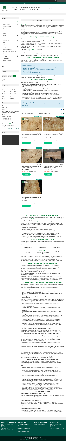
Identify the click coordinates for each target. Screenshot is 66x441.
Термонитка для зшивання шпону (40, 425)
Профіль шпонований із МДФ (23, 431)
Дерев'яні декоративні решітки (9, 51)
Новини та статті (23, 9)
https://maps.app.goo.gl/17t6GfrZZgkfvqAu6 (11, 128)
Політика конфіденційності (41, 439)
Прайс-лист (15, 7)
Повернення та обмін (34, 7)
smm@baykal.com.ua (9, 123)
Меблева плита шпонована (23, 424)
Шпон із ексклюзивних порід (7, 429)
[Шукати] (62, 8)
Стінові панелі (6, 58)
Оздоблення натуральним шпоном (57, 428)
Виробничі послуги (7, 60)
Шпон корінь (5, 31)
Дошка (4, 35)
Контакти (15, 9)
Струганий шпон (6, 24)
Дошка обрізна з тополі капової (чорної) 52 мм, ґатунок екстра (31, 198)
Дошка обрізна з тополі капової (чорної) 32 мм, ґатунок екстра (31, 167)
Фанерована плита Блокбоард (24, 428)
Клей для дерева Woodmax (39, 424)
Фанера (4, 47)
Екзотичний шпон (7, 26)
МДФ (4, 44)
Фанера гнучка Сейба (22, 430)
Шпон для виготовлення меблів (56, 426)
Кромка (4, 33)
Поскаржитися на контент (31, 439)
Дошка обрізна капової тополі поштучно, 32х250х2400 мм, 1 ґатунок (53, 167)
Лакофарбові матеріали (8, 56)
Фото (3, 66)
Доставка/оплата (23, 7)
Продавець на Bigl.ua (33, 438)
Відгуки (31, 9)
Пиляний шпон (6, 28)
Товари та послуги (6, 21)
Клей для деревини (7, 49)
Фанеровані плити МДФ (22, 427)
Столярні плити (6, 37)
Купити (26, 142)
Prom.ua (39, 437)
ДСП (4, 42)
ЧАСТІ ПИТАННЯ (6, 64)
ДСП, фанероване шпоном (23, 425)
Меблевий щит (6, 40)
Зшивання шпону (7, 53)
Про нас (36, 9)
